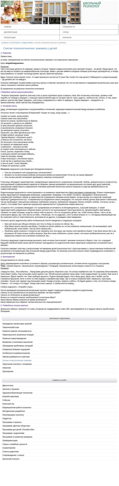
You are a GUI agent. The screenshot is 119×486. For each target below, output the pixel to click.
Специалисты (69, 27)
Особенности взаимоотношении (16, 353)
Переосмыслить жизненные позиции (18, 335)
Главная (7, 27)
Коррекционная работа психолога (16, 407)
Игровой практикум (10, 396)
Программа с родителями (21, 43)
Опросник (6, 368)
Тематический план (10, 327)
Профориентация (9, 440)
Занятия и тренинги (10, 389)
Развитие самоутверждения (14, 338)
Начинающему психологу (13, 415)
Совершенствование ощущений (16, 349)
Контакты (67, 37)
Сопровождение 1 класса (13, 455)
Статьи (66, 32)
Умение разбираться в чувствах (16, 357)
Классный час (8, 404)
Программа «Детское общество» (16, 426)
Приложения (7, 371)
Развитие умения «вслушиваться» (17, 331)
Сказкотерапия (8, 448)
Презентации (9, 37)
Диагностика (7, 385)
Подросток (6, 418)
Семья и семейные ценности (14, 444)
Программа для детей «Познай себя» (18, 429)
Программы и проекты (12, 422)
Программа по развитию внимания (17, 437)
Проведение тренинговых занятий (17, 324)
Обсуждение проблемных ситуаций (17, 346)
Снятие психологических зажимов (16, 360)
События (6, 400)
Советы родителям (10, 451)
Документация (10, 32)
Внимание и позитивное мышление (17, 342)
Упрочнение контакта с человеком (17, 364)
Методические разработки (13, 411)
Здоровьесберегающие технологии (17, 393)
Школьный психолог (11, 459)
